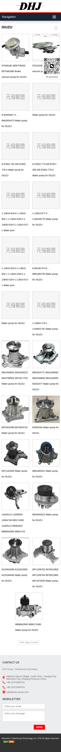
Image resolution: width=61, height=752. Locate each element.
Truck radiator (21, 742)
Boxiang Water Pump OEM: (37, 746)
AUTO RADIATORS (37, 742)
